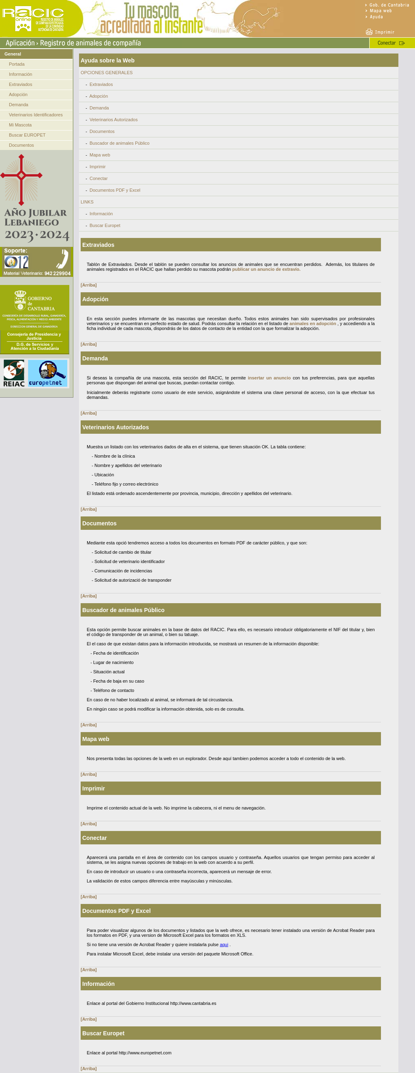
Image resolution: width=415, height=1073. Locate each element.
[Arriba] (89, 285)
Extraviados (20, 84)
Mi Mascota (20, 124)
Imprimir (98, 166)
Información (20, 74)
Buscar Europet (105, 225)
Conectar (99, 178)
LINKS (87, 201)
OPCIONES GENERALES (107, 72)
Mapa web (100, 154)
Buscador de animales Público (120, 143)
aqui (224, 944)
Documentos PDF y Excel (115, 190)
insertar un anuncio (269, 377)
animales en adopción (312, 323)
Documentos (21, 145)
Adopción (18, 94)
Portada (17, 64)
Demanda (18, 104)
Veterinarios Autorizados (114, 119)
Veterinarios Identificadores (36, 114)
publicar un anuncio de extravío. (266, 269)
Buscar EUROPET (27, 135)
